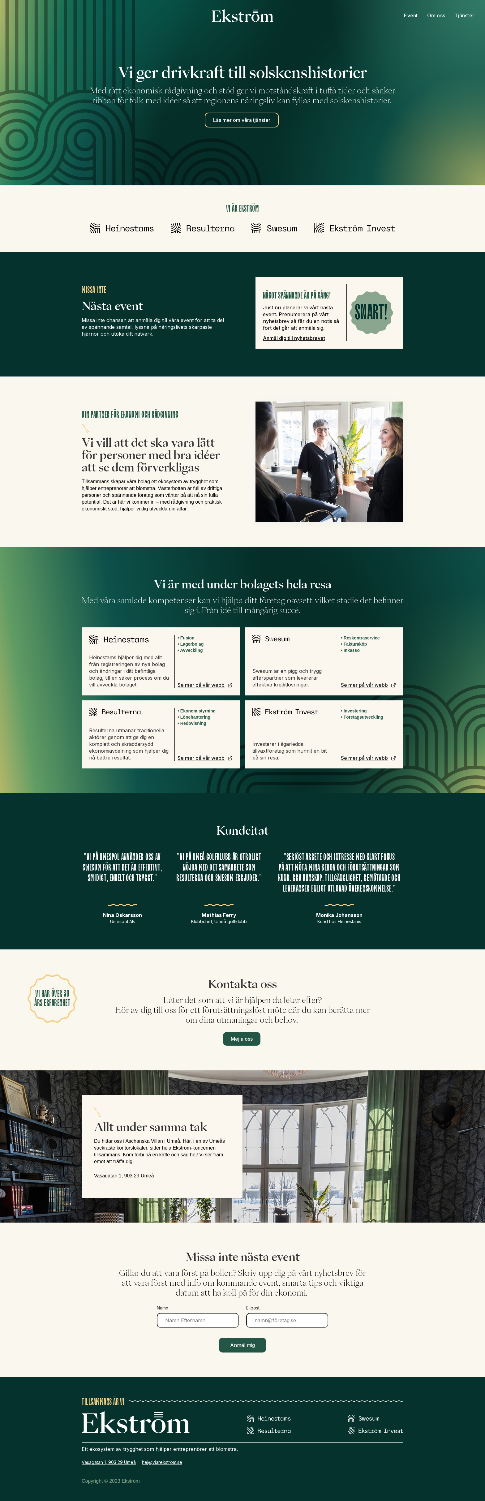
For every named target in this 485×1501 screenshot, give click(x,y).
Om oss (436, 15)
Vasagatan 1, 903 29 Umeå (124, 1175)
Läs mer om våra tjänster (241, 120)
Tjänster (464, 15)
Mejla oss (242, 1039)
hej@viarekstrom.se (162, 1462)
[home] (242, 15)
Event (411, 15)
